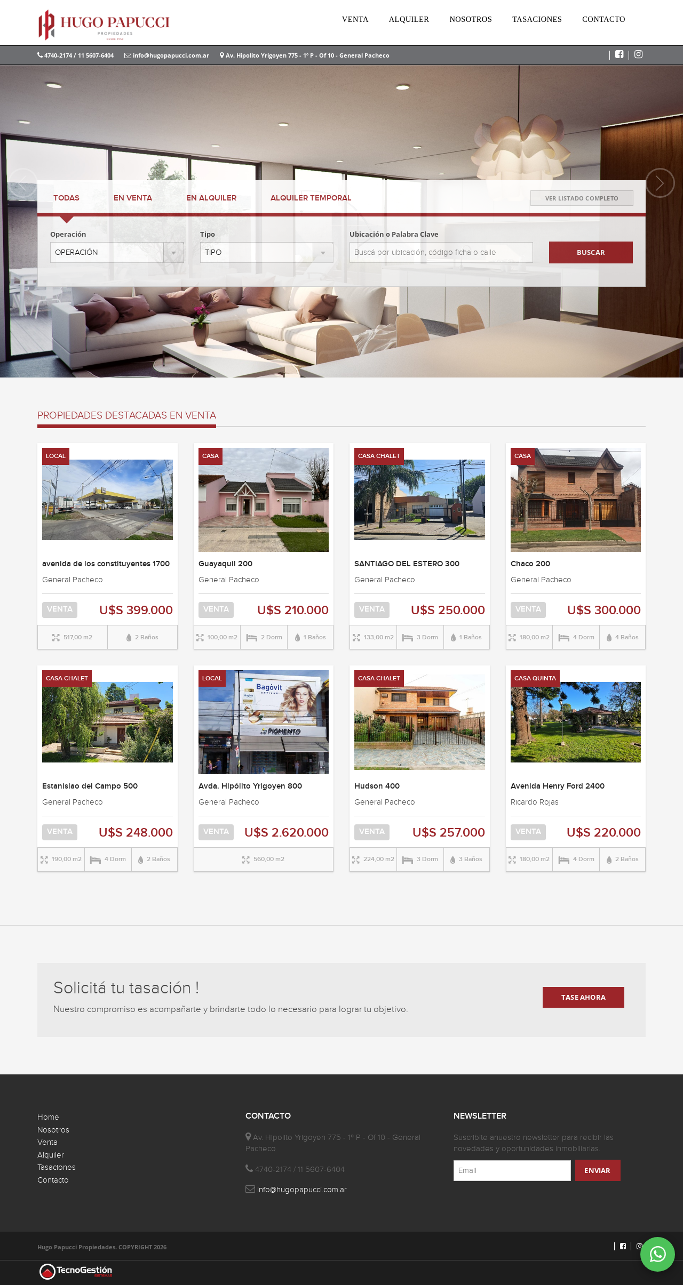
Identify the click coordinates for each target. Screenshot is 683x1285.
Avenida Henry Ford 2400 (558, 786)
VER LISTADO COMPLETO (581, 198)
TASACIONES (537, 19)
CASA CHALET (379, 456)
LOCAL (56, 456)
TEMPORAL (311, 198)
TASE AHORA (583, 997)
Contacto (53, 1180)
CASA (210, 456)
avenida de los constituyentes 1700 (106, 564)
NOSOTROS (470, 19)
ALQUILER (409, 19)
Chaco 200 (530, 564)
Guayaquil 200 (225, 564)
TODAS (66, 198)
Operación (68, 234)
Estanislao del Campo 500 (90, 786)
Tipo (207, 234)
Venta (47, 1142)
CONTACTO (603, 19)
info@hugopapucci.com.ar (166, 55)
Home (48, 1117)
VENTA (355, 19)
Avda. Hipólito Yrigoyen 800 (250, 786)
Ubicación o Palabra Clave (394, 234)
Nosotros (53, 1130)
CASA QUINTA (535, 678)
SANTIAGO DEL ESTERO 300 (406, 564)
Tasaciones (56, 1167)
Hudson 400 (377, 786)
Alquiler (50, 1155)
